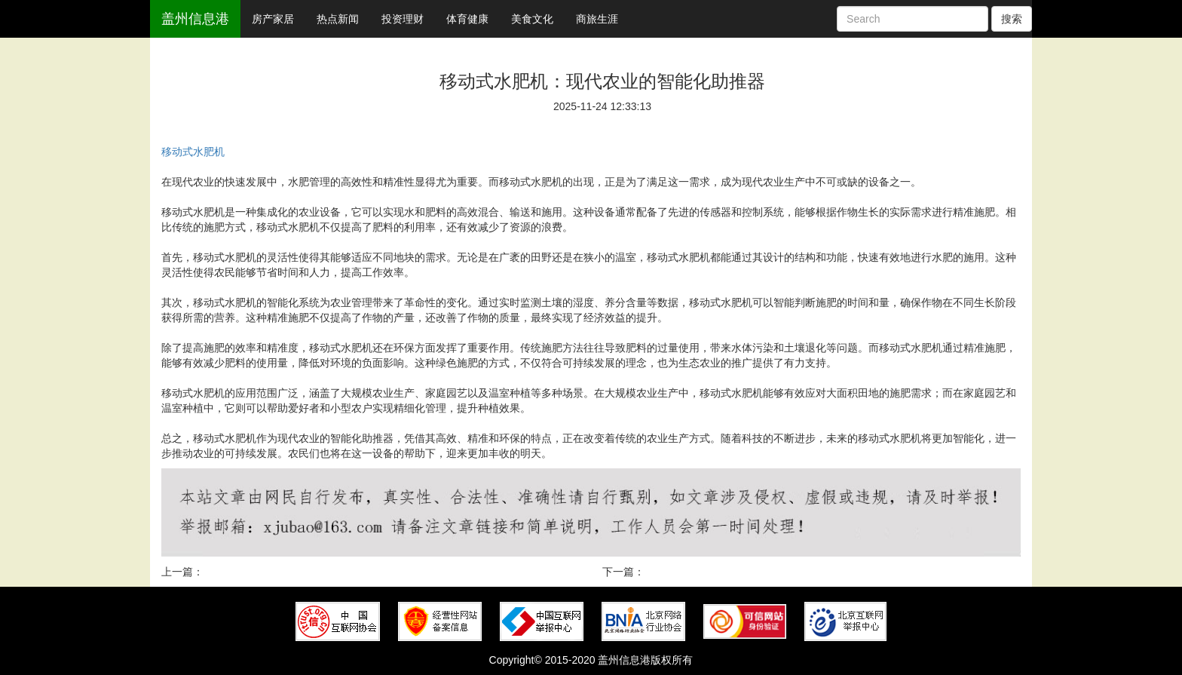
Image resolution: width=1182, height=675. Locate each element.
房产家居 (273, 19)
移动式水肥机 (193, 152)
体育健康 (467, 19)
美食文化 (532, 19)
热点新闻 (338, 19)
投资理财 (402, 19)
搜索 (1011, 19)
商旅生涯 (597, 19)
